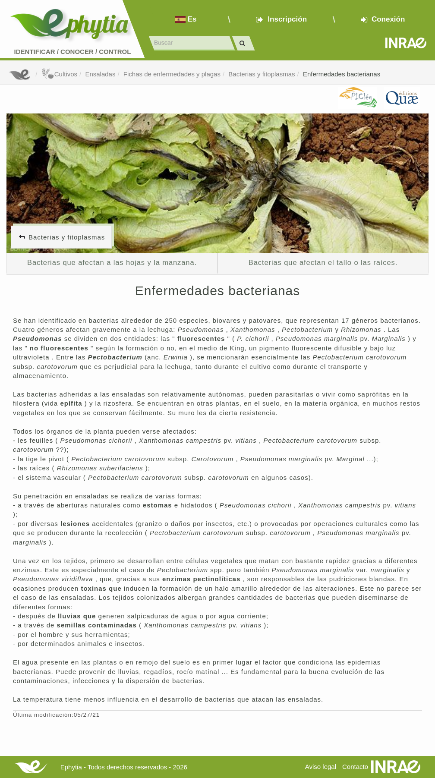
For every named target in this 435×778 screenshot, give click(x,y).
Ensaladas (100, 74)
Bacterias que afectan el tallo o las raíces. (323, 262)
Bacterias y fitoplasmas (261, 74)
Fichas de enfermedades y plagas (172, 74)
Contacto (355, 766)
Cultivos (59, 74)
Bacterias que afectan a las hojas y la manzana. (112, 262)
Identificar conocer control (72, 51)
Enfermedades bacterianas (341, 74)
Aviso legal (320, 766)
